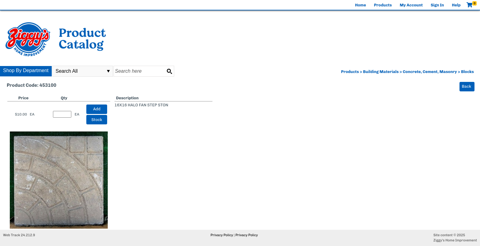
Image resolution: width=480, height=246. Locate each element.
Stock (97, 119)
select (108, 71)
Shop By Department (26, 70)
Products (383, 5)
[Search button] (169, 71)
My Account (411, 5)
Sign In (437, 5)
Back (466, 86)
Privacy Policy (222, 235)
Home (360, 5)
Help (456, 5)
